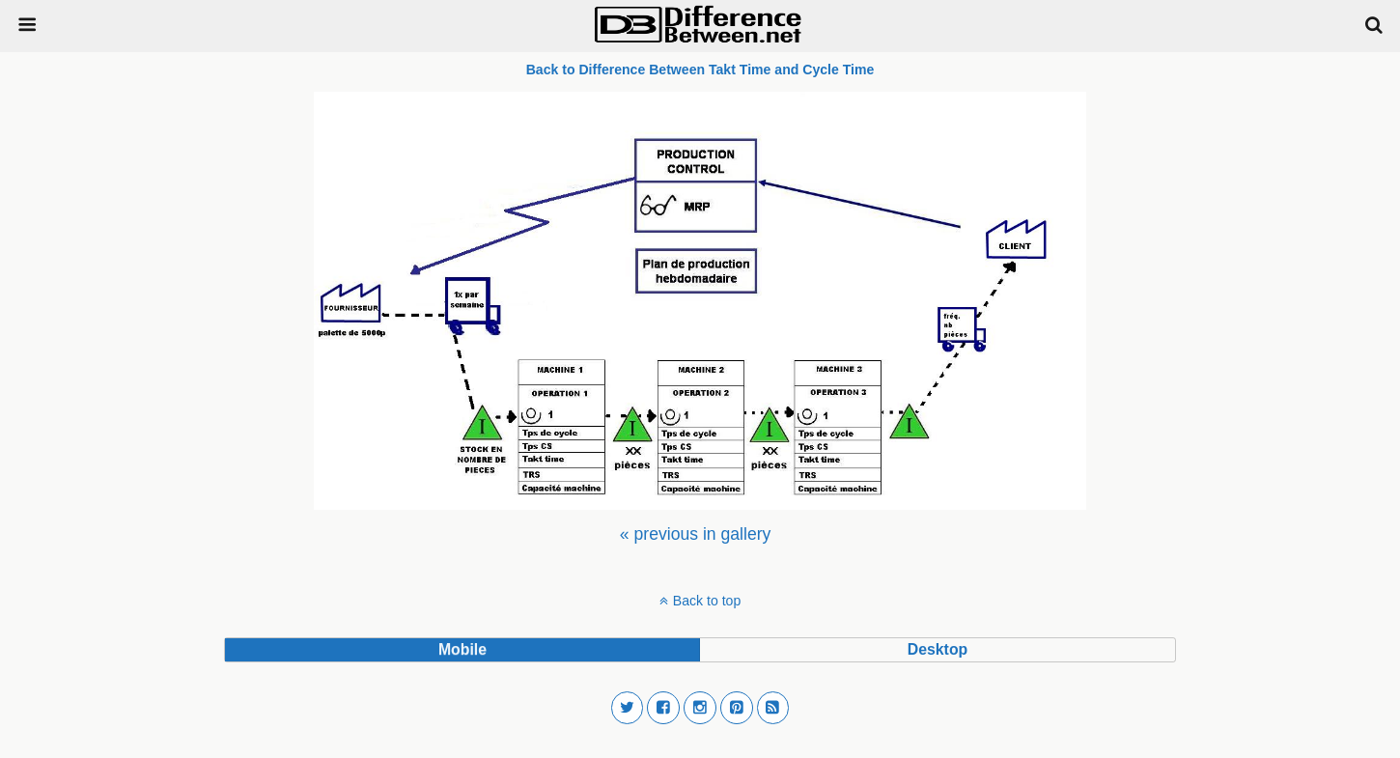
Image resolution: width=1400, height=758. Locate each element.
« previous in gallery (695, 534)
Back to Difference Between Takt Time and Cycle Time (700, 69)
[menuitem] (695, 534)
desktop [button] (937, 649)
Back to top (707, 600)
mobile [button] (462, 649)
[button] (627, 707)
